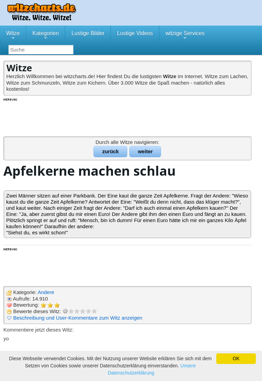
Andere (46, 292)
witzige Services (185, 35)
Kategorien (45, 35)
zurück (110, 151)
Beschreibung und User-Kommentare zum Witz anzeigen (78, 318)
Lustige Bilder (87, 33)
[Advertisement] (127, 117)
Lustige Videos (135, 33)
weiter (145, 151)
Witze (13, 35)
